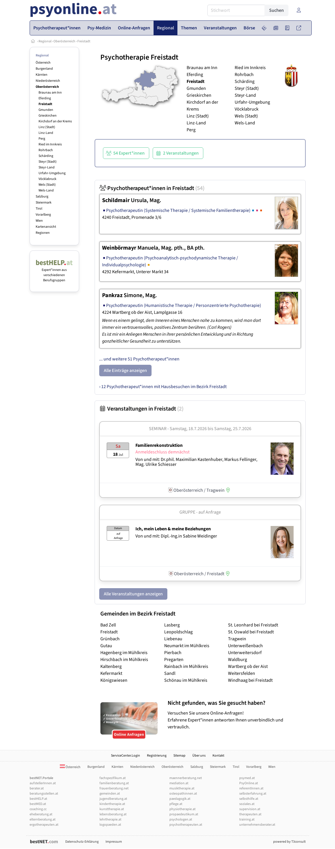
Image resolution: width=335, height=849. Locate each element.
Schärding (46, 155)
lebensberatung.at (113, 814)
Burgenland (44, 68)
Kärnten (41, 74)
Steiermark (43, 202)
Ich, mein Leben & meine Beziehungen (173, 529)
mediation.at (178, 783)
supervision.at (249, 809)
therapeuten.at (250, 814)
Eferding (45, 98)
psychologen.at (180, 819)
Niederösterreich (48, 80)
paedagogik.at (179, 798)
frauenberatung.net (114, 788)
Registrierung (156, 755)
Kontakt (218, 755)
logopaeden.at (110, 824)
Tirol (39, 208)
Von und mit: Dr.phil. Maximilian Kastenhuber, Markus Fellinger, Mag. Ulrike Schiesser (196, 462)
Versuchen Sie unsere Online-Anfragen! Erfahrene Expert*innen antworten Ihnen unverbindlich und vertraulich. (235, 714)
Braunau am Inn (50, 92)
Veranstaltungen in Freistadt (141, 409)
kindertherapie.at (112, 803)
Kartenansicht (46, 226)
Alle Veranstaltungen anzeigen (133, 594)
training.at (246, 819)
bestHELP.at (38, 798)
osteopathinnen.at (183, 793)
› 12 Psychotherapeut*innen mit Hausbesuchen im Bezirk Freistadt (163, 386)
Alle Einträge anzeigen (125, 370)
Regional (45, 41)
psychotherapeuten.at (185, 824)
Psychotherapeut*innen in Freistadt (151, 188)
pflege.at (175, 803)
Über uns (199, 755)
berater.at (37, 788)
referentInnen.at (251, 788)
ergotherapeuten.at (44, 824)
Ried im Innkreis (50, 144)
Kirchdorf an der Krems (55, 121)
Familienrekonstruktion (159, 445)
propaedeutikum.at (183, 814)
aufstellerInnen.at (43, 783)
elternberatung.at (42, 819)
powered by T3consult (289, 841)
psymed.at (247, 778)
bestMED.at (38, 803)
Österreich (43, 62)
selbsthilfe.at (248, 798)
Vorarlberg (43, 214)
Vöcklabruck (47, 178)
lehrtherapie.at (110, 819)
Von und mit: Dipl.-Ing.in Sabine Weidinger (176, 536)
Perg (42, 138)
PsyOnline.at (248, 783)
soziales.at (246, 803)
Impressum (114, 841)
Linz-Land (46, 132)
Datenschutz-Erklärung (82, 841)
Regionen (43, 232)
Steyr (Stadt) (48, 161)
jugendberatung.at (113, 798)
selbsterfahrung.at (252, 793)
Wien (39, 220)
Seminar (157, 429)
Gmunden (46, 109)
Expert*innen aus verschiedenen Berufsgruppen (54, 272)
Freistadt (83, 41)
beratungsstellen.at (44, 793)
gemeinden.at (109, 793)
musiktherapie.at (181, 788)
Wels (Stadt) (47, 184)
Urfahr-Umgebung (52, 173)
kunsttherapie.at (111, 809)
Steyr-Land (47, 167)
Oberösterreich (64, 41)
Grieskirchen (48, 115)
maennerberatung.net (185, 778)
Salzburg (42, 196)
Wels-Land (46, 190)
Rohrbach (46, 150)
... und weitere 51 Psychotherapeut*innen (139, 359)
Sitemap (179, 755)
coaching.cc (38, 809)
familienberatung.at (114, 783)
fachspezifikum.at (112, 778)
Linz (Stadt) (47, 127)
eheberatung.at (41, 814)
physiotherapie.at (182, 809)
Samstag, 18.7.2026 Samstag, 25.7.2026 (210, 429)
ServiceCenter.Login (125, 755)
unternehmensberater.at (257, 824)
